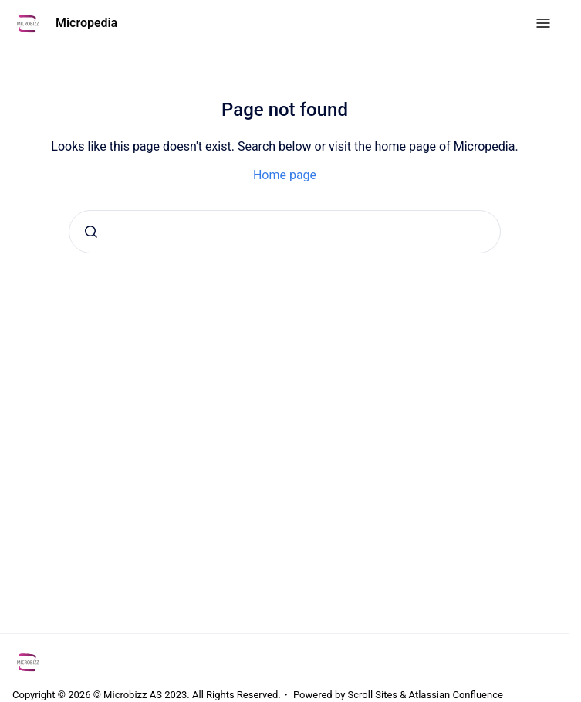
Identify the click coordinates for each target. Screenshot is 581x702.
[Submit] (91, 231)
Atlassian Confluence (456, 694)
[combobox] (284, 232)
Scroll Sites (373, 694)
